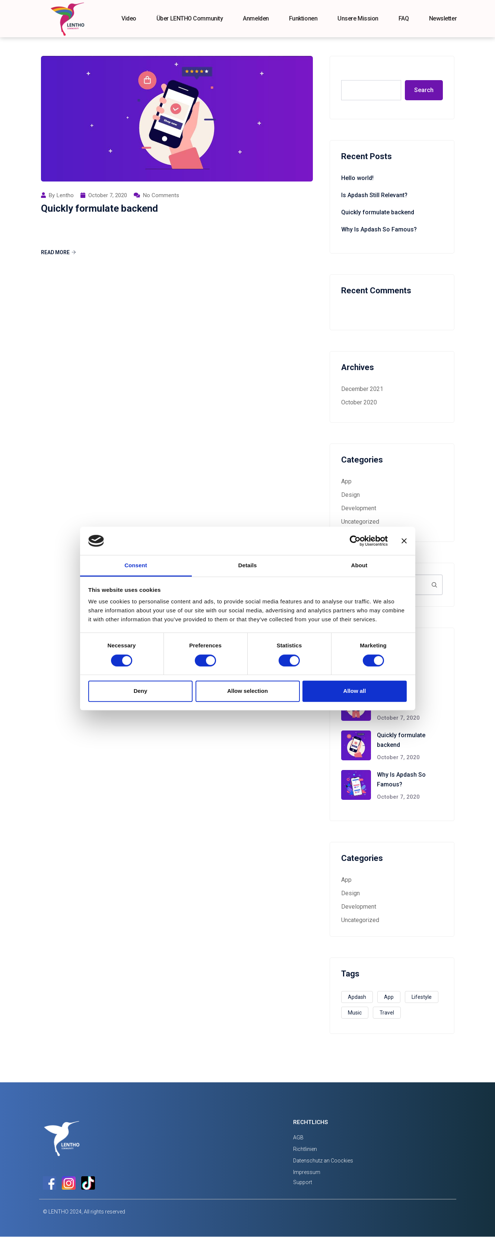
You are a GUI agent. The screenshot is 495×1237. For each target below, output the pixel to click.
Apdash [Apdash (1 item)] (357, 997)
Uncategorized (360, 521)
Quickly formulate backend (99, 208)
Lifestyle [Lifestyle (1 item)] (422, 997)
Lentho (65, 195)
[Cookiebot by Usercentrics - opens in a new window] (355, 540)
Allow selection (247, 691)
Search (351, 72)
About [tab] (359, 565)
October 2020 (359, 402)
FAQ (404, 18)
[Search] (434, 585)
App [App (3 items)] (389, 997)
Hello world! (357, 178)
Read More (58, 252)
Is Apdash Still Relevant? (374, 195)
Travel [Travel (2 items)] (387, 1013)
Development (358, 508)
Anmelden (256, 18)
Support (302, 1182)
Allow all (354, 691)
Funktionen (303, 18)
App (346, 481)
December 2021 (362, 388)
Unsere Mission (357, 18)
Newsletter (443, 18)
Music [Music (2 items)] (355, 1013)
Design (350, 494)
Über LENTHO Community (189, 18)
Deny (140, 691)
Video (128, 18)
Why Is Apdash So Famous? (379, 229)
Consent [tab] (135, 565)
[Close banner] (404, 540)
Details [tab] (247, 565)
